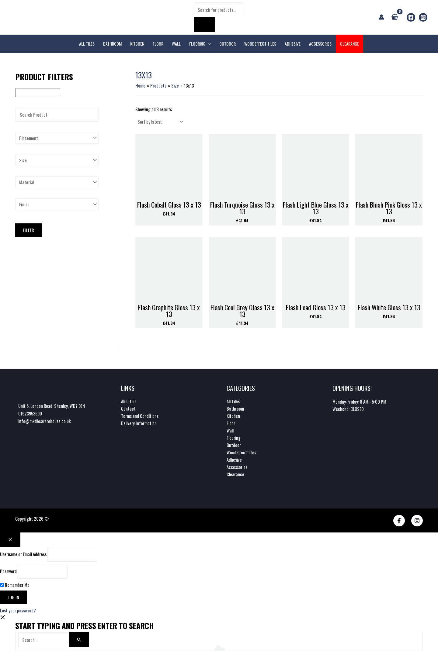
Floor (231, 424)
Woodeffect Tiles (242, 453)
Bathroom (235, 409)
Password (8, 572)
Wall (230, 431)
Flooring (234, 438)
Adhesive (234, 460)
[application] (208, 44)
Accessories (237, 467)
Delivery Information (139, 424)
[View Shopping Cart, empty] (395, 17)
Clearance (235, 475)
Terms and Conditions (140, 416)
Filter (28, 230)
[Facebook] (411, 17)
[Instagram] (423, 17)
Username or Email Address (23, 555)
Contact (128, 409)
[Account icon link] (381, 17)
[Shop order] (159, 121)
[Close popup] (10, 540)
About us (128, 402)
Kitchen (233, 416)
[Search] (204, 24)
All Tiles (233, 402)
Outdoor (234, 446)
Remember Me (15, 585)
